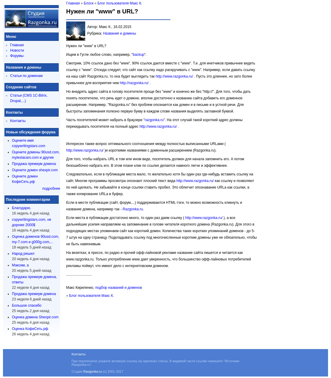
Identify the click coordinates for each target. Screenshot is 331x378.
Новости (17, 50)
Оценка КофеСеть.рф (30, 329)
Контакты (18, 121)
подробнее (51, 188)
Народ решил (23, 254)
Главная (17, 45)
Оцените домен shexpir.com (35, 170)
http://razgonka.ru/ (134, 83)
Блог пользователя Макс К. (119, 3)
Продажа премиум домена (34, 164)
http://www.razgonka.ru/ (174, 76)
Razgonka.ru (133, 209)
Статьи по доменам (26, 76)
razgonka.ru (154, 120)
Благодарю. (21, 208)
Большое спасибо (26, 305)
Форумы (17, 56)
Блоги (89, 3)
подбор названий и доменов (118, 288)
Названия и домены (119, 33)
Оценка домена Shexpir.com (35, 317)
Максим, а (20, 265)
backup (138, 55)
